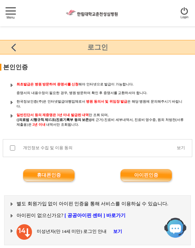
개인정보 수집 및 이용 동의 (48, 147)
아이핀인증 (146, 175)
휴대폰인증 (49, 175)
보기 (181, 147)
